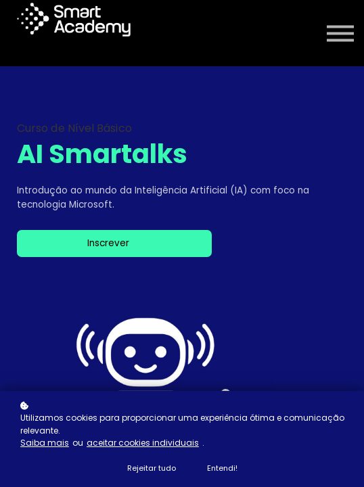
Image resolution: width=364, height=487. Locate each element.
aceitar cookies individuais (143, 442)
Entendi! (222, 468)
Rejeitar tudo (151, 468)
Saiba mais (44, 442)
